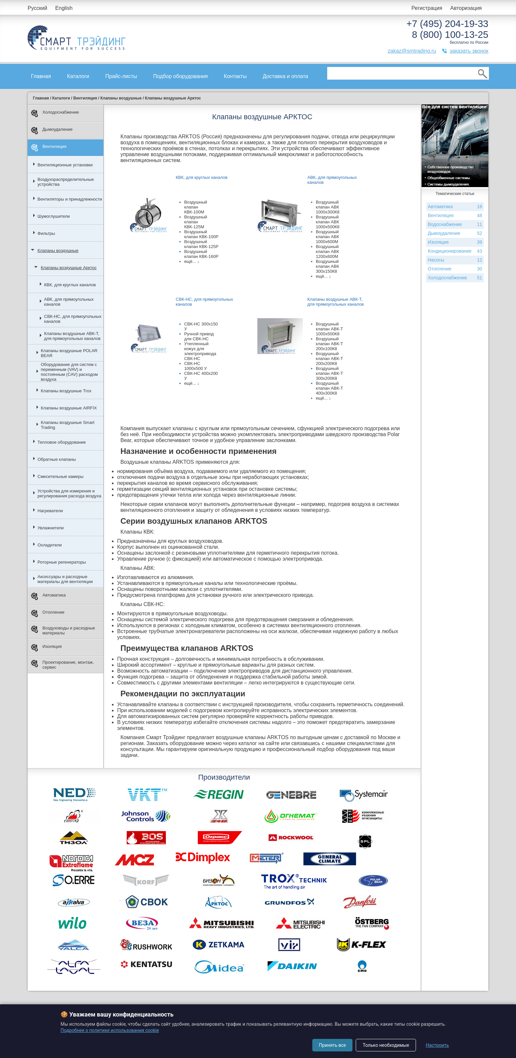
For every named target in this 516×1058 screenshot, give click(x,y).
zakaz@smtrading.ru (412, 51)
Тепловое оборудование (62, 442)
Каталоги (78, 76)
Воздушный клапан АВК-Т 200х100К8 (329, 343)
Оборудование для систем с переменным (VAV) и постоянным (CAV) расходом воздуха (69, 372)
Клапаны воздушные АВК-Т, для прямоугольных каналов (72, 336)
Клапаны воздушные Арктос (68, 267)
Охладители (50, 545)
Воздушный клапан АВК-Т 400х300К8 (329, 388)
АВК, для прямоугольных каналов (68, 302)
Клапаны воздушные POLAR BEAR (69, 353)
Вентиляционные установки (65, 164)
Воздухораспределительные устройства (66, 182)
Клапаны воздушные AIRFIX (69, 407)
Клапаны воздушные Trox (66, 390)
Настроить (437, 1045)
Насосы (455, 260)
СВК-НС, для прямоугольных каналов (72, 319)
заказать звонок (469, 51)
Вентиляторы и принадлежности (70, 199)
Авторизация (466, 8)
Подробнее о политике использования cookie (110, 1030)
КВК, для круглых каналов (70, 284)
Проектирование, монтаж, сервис (62, 665)
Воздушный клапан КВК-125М (195, 221)
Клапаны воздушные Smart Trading (67, 425)
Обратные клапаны (57, 459)
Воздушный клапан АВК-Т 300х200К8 (329, 373)
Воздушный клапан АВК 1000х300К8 (328, 207)
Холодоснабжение (55, 113)
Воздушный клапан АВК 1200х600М (327, 251)
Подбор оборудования (180, 76)
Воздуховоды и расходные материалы (63, 630)
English (63, 8)
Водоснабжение (455, 224)
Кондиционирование (455, 251)
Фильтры (46, 233)
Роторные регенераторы (62, 562)
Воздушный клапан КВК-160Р (201, 254)
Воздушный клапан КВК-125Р (201, 244)
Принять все (332, 1045)
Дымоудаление (52, 130)
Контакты (235, 76)
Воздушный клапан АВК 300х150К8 (327, 266)
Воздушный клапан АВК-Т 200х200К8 (329, 358)
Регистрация (426, 8)
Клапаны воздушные (58, 250)
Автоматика (48, 596)
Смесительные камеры (61, 476)
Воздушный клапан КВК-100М (195, 207)
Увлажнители (51, 527)
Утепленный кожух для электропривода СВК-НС (200, 351)
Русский (37, 8)
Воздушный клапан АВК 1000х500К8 (328, 221)
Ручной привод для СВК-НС (199, 336)
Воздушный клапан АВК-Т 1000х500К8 (329, 328)
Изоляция (46, 648)
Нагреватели (50, 510)
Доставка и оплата (285, 76)
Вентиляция (48, 148)
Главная (41, 76)
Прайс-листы (121, 76)
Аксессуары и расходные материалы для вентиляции (65, 579)
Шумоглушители (54, 216)
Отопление (47, 613)
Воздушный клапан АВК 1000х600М (327, 236)
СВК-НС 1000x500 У (195, 366)
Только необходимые (386, 1045)
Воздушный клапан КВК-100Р (201, 234)
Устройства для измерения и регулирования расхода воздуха (69, 493)
